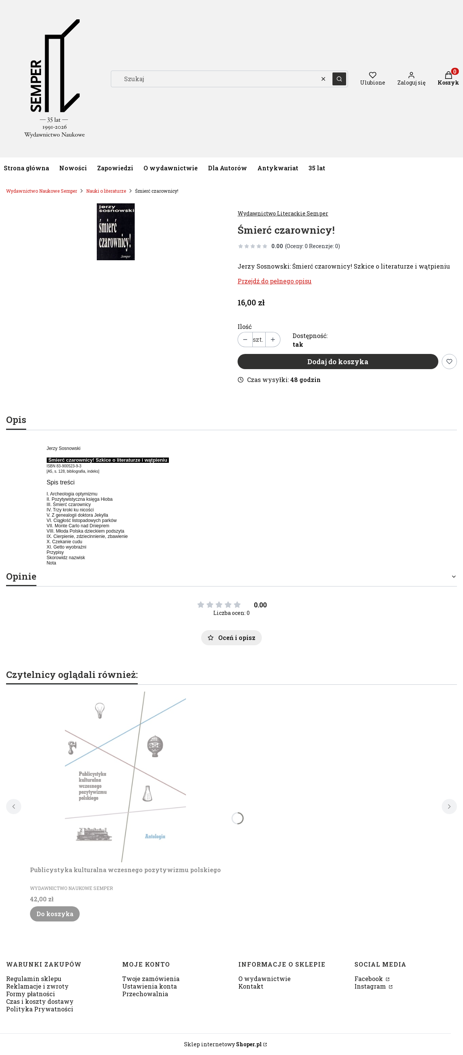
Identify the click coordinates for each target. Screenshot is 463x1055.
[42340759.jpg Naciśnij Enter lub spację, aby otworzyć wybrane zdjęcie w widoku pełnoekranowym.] (116, 231)
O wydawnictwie (264, 979)
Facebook (369, 979)
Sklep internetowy (223, 1044)
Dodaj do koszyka (338, 361)
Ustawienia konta (149, 986)
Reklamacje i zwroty (37, 986)
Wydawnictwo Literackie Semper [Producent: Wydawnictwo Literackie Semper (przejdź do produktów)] (283, 213)
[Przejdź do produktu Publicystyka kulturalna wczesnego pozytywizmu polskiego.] (125, 777)
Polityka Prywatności (39, 1009)
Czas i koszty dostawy (40, 1001)
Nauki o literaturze (106, 191)
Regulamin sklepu (33, 979)
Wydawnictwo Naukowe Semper (41, 191)
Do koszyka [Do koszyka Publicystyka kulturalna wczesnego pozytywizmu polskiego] (54, 914)
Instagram (370, 986)
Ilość (245, 326)
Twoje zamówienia (151, 979)
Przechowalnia (145, 994)
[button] (339, 78)
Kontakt (250, 986)
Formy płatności (30, 994)
